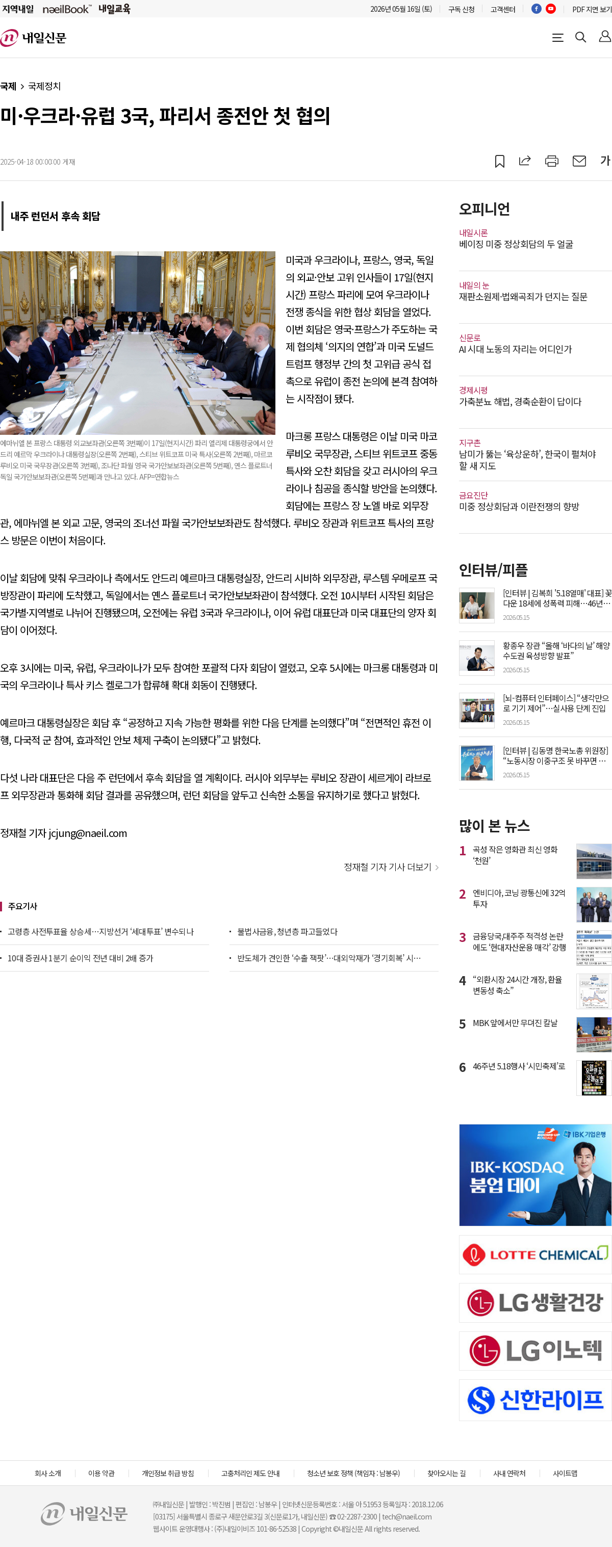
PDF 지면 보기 (592, 9)
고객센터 (503, 9)
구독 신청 (461, 9)
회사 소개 (48, 1473)
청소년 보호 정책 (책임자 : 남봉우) (353, 1473)
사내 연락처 (509, 1473)
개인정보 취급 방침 (168, 1473)
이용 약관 (101, 1473)
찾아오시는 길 (446, 1473)
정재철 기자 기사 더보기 (387, 866)
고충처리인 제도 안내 (250, 1473)
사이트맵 (565, 1473)
